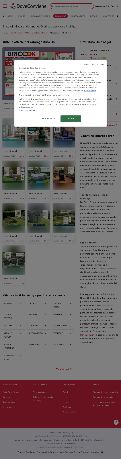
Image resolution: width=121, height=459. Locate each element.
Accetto (71, 118)
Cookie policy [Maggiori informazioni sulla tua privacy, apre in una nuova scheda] (90, 90)
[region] (60, 93)
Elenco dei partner (27, 110)
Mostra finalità (48, 118)
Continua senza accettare (94, 64)
